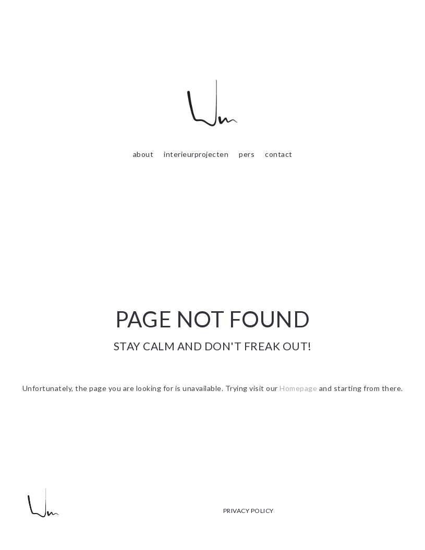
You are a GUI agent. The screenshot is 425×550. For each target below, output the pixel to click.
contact (279, 154)
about (143, 154)
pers (246, 154)
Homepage (298, 388)
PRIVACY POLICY (248, 511)
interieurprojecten (196, 154)
